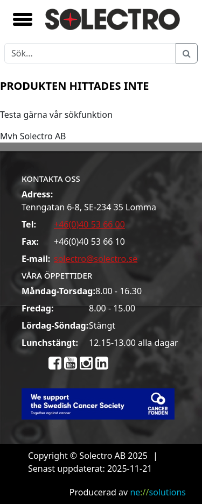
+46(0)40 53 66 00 (89, 224)
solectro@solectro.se (95, 259)
